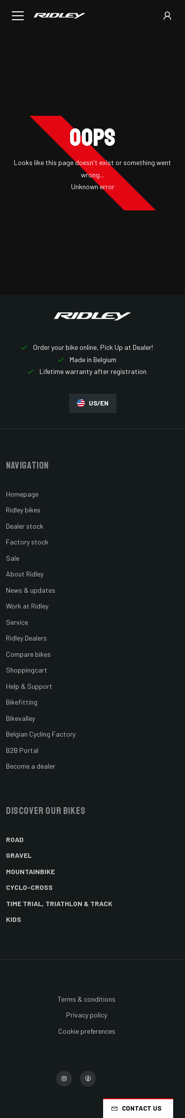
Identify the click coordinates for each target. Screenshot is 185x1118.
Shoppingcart (26, 670)
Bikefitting (21, 702)
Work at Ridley (27, 606)
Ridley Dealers (26, 638)
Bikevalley (20, 718)
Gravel (19, 855)
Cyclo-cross (29, 887)
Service (17, 622)
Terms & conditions (86, 999)
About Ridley (24, 574)
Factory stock (27, 542)
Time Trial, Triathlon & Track (59, 903)
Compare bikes (28, 654)
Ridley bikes (23, 510)
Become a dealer (30, 766)
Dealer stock (24, 526)
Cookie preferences (86, 1031)
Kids (13, 919)
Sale (12, 558)
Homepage (22, 494)
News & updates (30, 590)
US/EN (93, 403)
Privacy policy (86, 1015)
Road (15, 839)
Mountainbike (30, 871)
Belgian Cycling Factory (40, 734)
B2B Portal (22, 750)
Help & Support (29, 686)
